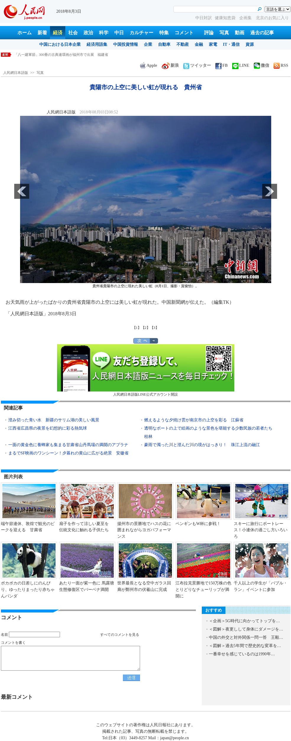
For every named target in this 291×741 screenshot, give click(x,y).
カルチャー (141, 32)
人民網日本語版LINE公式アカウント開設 (145, 370)
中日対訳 (203, 18)
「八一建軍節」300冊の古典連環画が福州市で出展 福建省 (61, 55)
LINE (240, 65)
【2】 (145, 328)
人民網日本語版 (15, 73)
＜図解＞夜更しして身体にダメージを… (246, 629)
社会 (73, 32)
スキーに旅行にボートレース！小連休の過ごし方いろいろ (260, 530)
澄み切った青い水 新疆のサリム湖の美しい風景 (53, 420)
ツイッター (197, 65)
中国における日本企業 (60, 44)
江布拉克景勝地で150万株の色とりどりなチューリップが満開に (203, 589)
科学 (103, 32)
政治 (88, 32)
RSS (281, 65)
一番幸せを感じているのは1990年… (242, 654)
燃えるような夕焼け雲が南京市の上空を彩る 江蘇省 (193, 420)
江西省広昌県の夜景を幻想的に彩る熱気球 (47, 428)
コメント (184, 32)
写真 (224, 32)
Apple (148, 65)
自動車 (164, 44)
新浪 (170, 65)
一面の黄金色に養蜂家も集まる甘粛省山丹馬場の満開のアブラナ (68, 445)
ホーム (24, 32)
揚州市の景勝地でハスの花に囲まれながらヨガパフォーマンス (144, 530)
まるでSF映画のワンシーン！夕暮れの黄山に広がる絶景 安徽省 (68, 453)
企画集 (246, 18)
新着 (42, 32)
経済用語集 (97, 44)
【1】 (136, 328)
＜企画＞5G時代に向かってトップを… (244, 621)
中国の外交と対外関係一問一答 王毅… (246, 637)
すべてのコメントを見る (119, 635)
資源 (250, 44)
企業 (148, 44)
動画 (239, 32)
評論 (209, 32)
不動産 (182, 44)
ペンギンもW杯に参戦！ (198, 523)
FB (221, 65)
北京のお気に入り (272, 18)
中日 (119, 32)
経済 (57, 32)
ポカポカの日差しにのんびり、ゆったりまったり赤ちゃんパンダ (28, 589)
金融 (199, 44)
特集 (164, 32)
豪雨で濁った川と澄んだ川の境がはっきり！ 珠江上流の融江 (202, 445)
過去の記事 (262, 32)
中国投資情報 (125, 44)
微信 (261, 65)
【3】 (154, 328)
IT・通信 (231, 44)
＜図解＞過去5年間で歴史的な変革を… (245, 646)
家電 (213, 44)
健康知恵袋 (226, 18)
